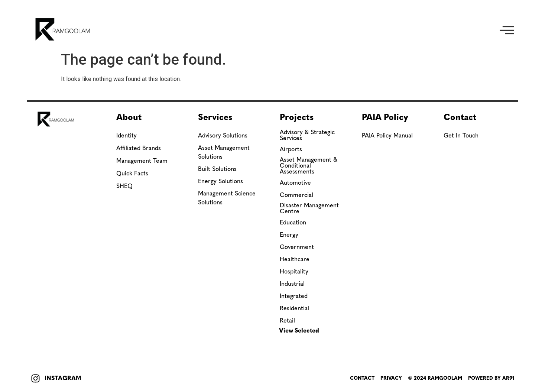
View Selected (299, 330)
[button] (507, 29)
